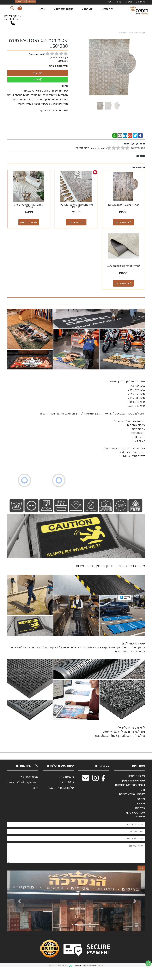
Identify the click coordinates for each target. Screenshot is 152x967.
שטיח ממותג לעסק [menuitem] (133, 780)
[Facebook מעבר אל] (103, 779)
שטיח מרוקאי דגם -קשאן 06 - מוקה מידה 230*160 (76, 206)
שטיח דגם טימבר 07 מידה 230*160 (123, 204)
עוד (42, 9)
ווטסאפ (37, 79)
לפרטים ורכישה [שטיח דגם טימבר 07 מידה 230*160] (123, 222)
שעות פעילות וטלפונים (60, 765)
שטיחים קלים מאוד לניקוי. (53, 110)
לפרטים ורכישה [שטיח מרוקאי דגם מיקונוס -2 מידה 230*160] (28, 222)
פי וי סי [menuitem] (141, 803)
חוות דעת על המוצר (134, 143)
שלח (141, 868)
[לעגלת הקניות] (19, 8)
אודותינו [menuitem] (140, 817)
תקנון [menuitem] (119, 2)
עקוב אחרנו (102, 765)
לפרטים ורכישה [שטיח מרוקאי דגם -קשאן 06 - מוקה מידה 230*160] (76, 222)
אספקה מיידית (13, 18)
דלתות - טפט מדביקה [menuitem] (132, 794)
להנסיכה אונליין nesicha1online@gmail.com (23, 782)
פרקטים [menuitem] (140, 799)
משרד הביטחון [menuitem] (136, 776)
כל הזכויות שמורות (26, 765)
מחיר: (62, 61)
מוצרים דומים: (137, 167)
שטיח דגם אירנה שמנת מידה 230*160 (123, 265)
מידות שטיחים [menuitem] (63, 9)
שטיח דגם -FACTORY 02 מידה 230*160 (38, 43)
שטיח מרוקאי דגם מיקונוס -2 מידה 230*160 (28, 206)
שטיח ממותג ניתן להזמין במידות (127, 381)
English (18, 2)
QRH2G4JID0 (56, 57)
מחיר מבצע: (62, 65)
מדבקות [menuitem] (140, 808)
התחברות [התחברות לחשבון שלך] (31, 2)
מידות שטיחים (133, 33)
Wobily (85, 966)
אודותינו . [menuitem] (128, 2)
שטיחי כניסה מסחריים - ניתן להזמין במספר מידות (110, 565)
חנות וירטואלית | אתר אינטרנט (58, 966)
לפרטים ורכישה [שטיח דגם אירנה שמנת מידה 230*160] (123, 283)
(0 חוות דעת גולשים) (99, 148)
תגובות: (140, 155)
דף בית (142, 33)
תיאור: (64, 85)
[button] (17, 901)
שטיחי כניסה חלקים (133, 643)
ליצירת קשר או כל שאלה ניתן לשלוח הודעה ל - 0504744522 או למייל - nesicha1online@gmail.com (120, 731)
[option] (76, 901)
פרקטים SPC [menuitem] (140, 2)
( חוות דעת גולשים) (37, 54)
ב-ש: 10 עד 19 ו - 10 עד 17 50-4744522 (61, 782)
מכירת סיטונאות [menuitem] (135, 812)
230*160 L (122, 33)
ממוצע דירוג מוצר (110, 148)
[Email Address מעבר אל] (85, 779)
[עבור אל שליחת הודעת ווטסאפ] (148, 963)
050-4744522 (12, 19)
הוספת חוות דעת (82, 147)
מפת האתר (138, 765)
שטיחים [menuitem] (107, 9)
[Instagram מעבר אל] (95, 779)
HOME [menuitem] (109, 2)
